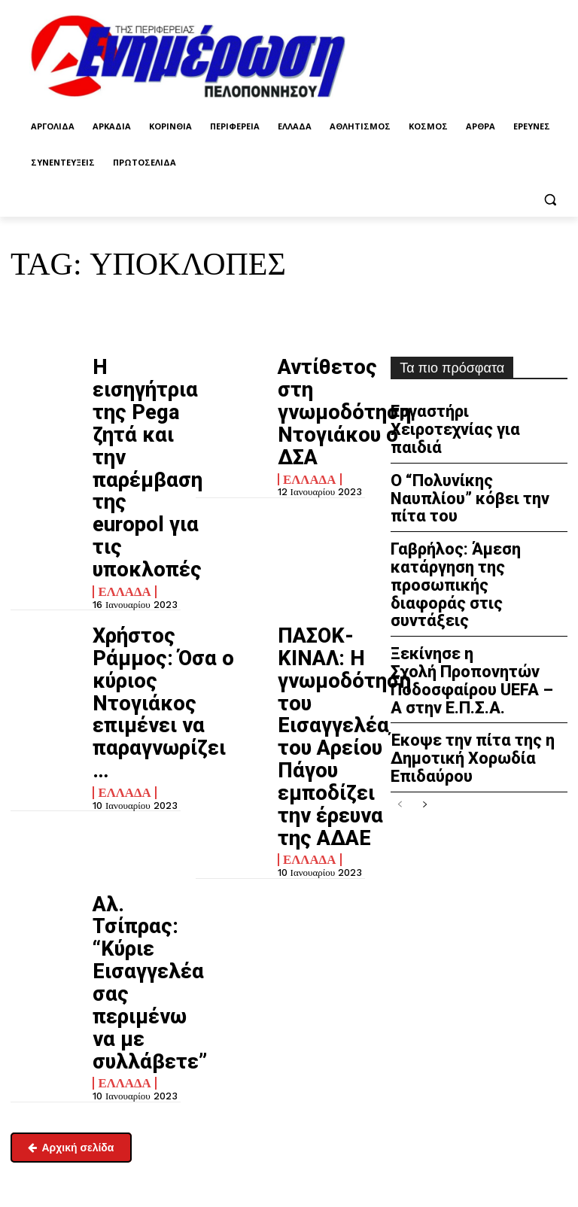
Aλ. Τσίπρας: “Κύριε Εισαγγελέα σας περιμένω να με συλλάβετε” (135, 704)
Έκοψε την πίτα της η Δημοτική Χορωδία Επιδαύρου (456, 638)
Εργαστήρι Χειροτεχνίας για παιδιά (476, 416)
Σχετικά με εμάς (45, 1106)
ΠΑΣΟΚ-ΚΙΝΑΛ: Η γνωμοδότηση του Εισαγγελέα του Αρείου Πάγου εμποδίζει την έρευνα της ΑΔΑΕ (320, 557)
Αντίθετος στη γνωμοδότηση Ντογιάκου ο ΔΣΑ (321, 383)
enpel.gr (343, 1122)
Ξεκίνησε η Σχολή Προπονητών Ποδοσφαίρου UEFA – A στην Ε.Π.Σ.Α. (477, 574)
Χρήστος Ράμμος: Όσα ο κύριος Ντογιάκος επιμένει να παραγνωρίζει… (138, 531)
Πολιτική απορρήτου (358, 1004)
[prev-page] (400, 679)
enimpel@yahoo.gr (50, 1028)
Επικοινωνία (35, 1067)
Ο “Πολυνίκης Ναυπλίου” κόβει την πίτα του (466, 460)
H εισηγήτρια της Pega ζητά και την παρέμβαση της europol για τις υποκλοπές (134, 403)
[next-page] (424, 679)
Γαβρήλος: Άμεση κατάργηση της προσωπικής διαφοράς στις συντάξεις (478, 509)
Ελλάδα (119, 459)
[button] (549, 199)
